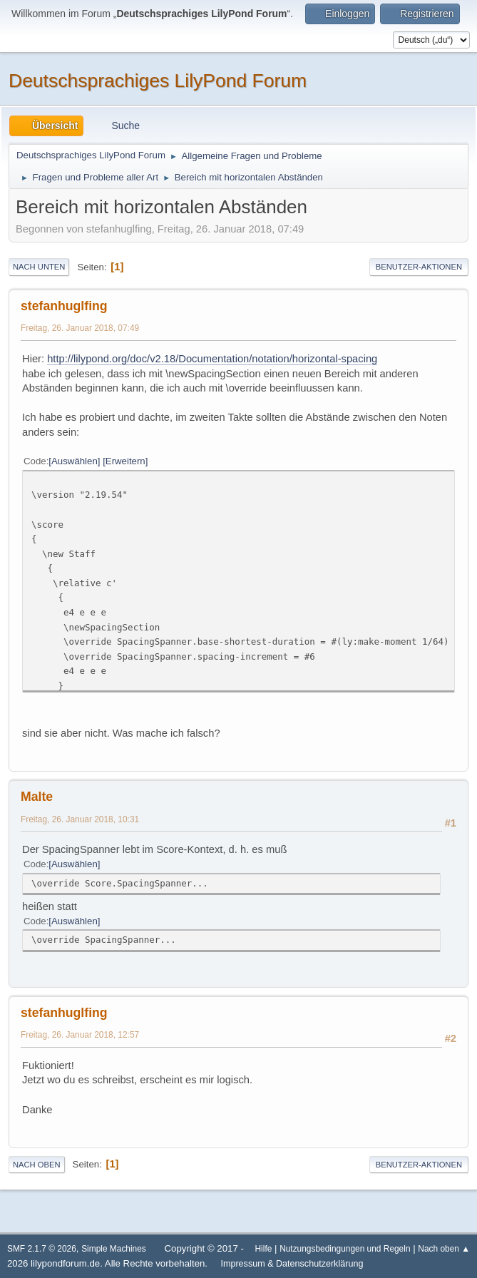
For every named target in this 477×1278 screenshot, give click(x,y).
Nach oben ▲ (444, 1249)
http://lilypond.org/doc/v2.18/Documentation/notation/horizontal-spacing (212, 358)
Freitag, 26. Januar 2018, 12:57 (80, 1035)
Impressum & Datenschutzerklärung (291, 1264)
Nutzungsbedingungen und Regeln (344, 1249)
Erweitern (125, 461)
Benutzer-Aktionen (419, 266)
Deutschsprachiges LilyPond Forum (158, 80)
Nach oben (37, 1164)
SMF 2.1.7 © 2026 (41, 1249)
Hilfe (263, 1249)
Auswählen (74, 461)
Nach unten (39, 266)
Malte (37, 796)
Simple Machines (113, 1249)
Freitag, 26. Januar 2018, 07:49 (80, 328)
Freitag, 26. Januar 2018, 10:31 (80, 819)
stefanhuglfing (64, 306)
